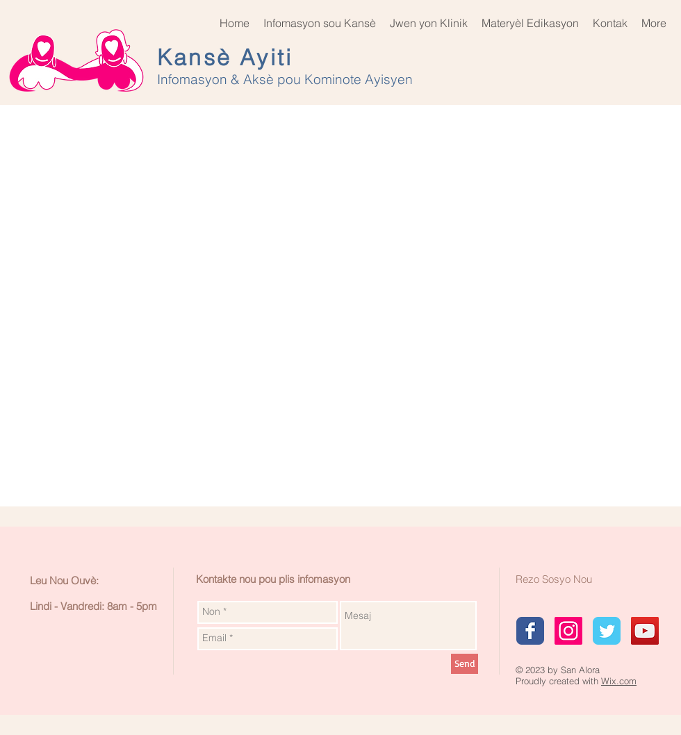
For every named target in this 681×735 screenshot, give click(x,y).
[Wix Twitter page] (607, 631)
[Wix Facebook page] (530, 631)
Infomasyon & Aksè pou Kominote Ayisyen (286, 79)
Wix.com (619, 680)
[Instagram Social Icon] (568, 631)
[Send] (464, 664)
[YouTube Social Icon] (645, 631)
